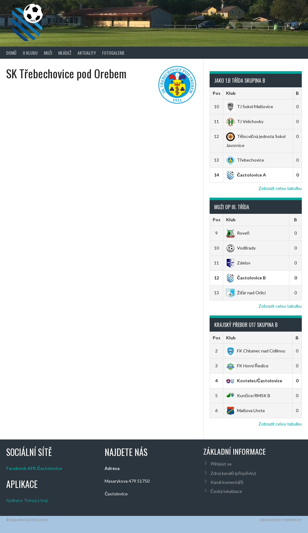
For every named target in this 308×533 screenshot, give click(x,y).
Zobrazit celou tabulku (280, 188)
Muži (48, 52)
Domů (11, 52)
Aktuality (87, 52)
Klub (230, 93)
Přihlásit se (221, 463)
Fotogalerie (113, 52)
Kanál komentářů (227, 482)
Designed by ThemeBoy (281, 520)
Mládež (64, 52)
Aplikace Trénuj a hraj (27, 500)
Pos (216, 93)
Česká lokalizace (226, 491)
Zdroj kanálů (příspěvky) (233, 473)
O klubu (30, 52)
